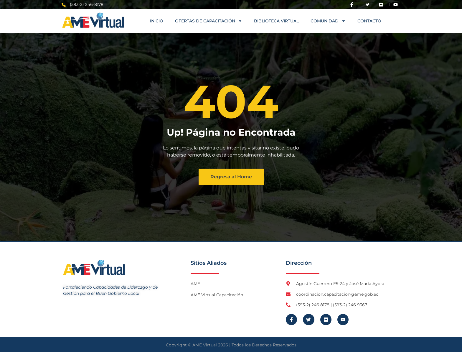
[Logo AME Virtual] (93, 20)
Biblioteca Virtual (276, 21)
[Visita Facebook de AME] (353, 4)
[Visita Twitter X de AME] (367, 4)
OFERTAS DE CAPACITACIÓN (208, 21)
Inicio (156, 21)
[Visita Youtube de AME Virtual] (396, 4)
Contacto (369, 21)
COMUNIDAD (328, 21)
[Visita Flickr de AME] (382, 4)
